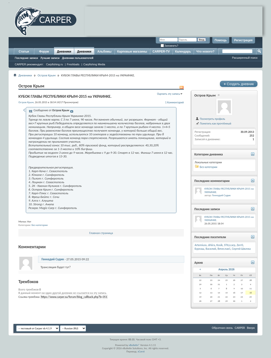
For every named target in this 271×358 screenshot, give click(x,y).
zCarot (141, 351)
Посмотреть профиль (210, 119)
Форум (44, 51)
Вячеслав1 (223, 248)
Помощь (221, 40)
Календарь (183, 51)
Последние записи (26, 57)
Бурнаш (199, 248)
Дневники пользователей (77, 57)
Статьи (24, 51)
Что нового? (205, 51)
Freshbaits (73, 64)
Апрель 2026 (226, 269)
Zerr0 (240, 245)
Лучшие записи (50, 57)
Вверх (251, 328)
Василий (211, 248)
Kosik (219, 245)
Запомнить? (169, 45)
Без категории (39, 225)
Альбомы (104, 51)
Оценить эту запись (168, 94)
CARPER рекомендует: (29, 64)
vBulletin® (134, 345)
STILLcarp (229, 245)
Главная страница (101, 233)
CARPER (240, 328)
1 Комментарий (174, 102)
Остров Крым (47, 75)
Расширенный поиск (244, 57)
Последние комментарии (212, 181)
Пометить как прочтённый (213, 123)
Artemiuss (201, 245)
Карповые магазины (132, 51)
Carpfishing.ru (54, 64)
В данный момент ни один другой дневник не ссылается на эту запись (62, 293)
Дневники (64, 51)
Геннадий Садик (53, 259)
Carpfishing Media (94, 64)
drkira (211, 245)
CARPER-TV (161, 51)
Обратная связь (222, 328)
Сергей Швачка (241, 248)
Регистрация (243, 40)
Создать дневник (239, 84)
